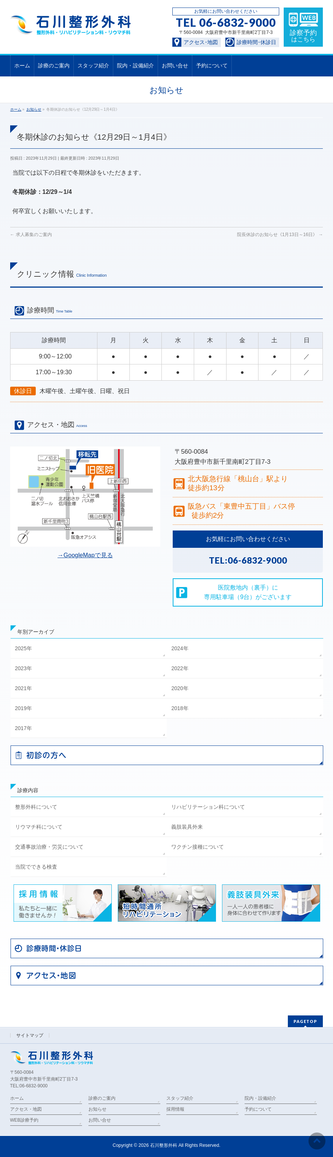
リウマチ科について (38, 827)
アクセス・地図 (26, 1109)
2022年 (179, 668)
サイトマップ (29, 1035)
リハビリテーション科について (208, 807)
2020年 (179, 688)
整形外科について (36, 807)
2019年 (23, 708)
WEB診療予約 (24, 1120)
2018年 (179, 708)
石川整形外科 (163, 1145)
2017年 (23, 728)
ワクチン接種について (197, 847)
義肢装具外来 (187, 827)
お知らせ (97, 1109)
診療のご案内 (102, 1098)
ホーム (17, 1098)
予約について (258, 1109)
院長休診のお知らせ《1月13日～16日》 (280, 234)
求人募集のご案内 (31, 234)
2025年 (23, 648)
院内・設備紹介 (260, 1098)
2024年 (179, 648)
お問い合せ (99, 1120)
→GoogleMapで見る (85, 555)
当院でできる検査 (36, 867)
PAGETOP (305, 1021)
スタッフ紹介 (179, 1098)
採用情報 (175, 1109)
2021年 (23, 688)
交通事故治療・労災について (49, 847)
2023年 (23, 668)
